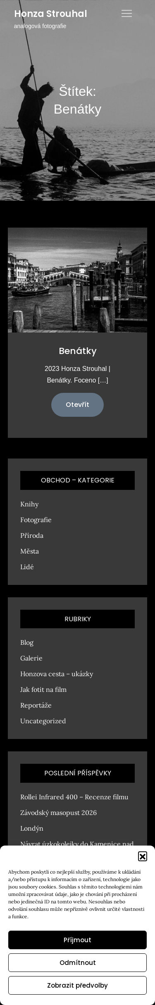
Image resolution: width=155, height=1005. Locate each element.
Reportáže (36, 705)
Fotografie (36, 520)
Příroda (31, 535)
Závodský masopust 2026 (58, 812)
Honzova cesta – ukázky (56, 674)
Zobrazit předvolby (77, 985)
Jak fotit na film (43, 689)
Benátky (78, 351)
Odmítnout (78, 962)
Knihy (29, 504)
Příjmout (77, 940)
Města (29, 551)
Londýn (31, 828)
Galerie (31, 658)
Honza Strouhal (50, 13)
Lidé (27, 567)
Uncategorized (43, 721)
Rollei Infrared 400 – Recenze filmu (74, 797)
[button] (142, 856)
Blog (26, 642)
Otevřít (77, 404)
